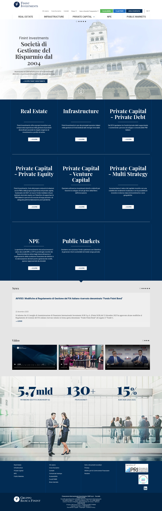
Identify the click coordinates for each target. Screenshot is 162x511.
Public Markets (19, 476)
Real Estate (17, 465)
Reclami (87, 473)
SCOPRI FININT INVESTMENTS (34, 81)
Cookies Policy (90, 507)
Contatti (66, 11)
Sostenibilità (106, 11)
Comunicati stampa (55, 473)
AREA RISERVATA (134, 11)
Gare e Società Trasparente (89, 11)
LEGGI (20, 321)
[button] (82, 17)
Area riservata (53, 482)
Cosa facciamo (56, 11)
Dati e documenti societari (93, 465)
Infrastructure (18, 468)
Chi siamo (45, 11)
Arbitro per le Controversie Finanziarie (97, 471)
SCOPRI (34, 139)
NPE (15, 473)
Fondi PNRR (119, 11)
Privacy (87, 468)
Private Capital (18, 471)
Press (74, 11)
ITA (148, 11)
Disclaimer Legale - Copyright (76, 507)
